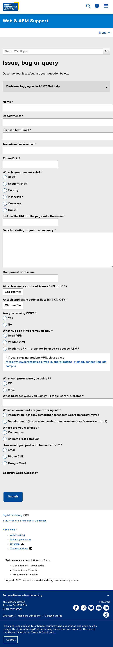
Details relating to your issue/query (28, 230)
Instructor (15, 197)
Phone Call (15, 456)
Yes (10, 318)
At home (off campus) (23, 439)
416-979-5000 (14, 609)
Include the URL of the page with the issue (33, 216)
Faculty (13, 190)
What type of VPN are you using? (27, 331)
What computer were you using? (26, 378)
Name (7, 102)
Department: (12, 116)
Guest (12, 210)
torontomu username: (18, 144)
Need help (9, 529)
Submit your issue (20, 539)
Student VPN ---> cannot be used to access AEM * (43, 348)
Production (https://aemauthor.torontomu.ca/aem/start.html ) (53, 415)
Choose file (13, 291)
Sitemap (15, 544)
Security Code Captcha (19, 473)
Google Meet (17, 463)
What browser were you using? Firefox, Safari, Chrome (42, 396)
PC (10, 383)
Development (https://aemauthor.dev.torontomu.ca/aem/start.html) (57, 421)
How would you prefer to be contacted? (31, 445)
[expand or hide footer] (108, 595)
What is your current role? (21, 172)
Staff (11, 177)
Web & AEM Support (26, 21)
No (10, 324)
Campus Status (53, 616)
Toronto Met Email (16, 130)
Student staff (18, 183)
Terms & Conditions (43, 632)
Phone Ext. (10, 158)
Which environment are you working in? (31, 410)
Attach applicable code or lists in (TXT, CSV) (35, 299)
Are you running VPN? (18, 313)
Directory (8, 616)
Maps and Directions (29, 616)
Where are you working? (20, 427)
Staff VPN (15, 335)
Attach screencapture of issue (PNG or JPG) (35, 286)
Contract (14, 203)
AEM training (17, 535)
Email (11, 450)
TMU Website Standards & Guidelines (24, 520)
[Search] (106, 51)
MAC (11, 389)
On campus (16, 432)
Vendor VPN (16, 342)
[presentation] (31, 482)
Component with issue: (19, 272)
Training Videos (19, 548)
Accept (11, 639)
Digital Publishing (12, 515)
